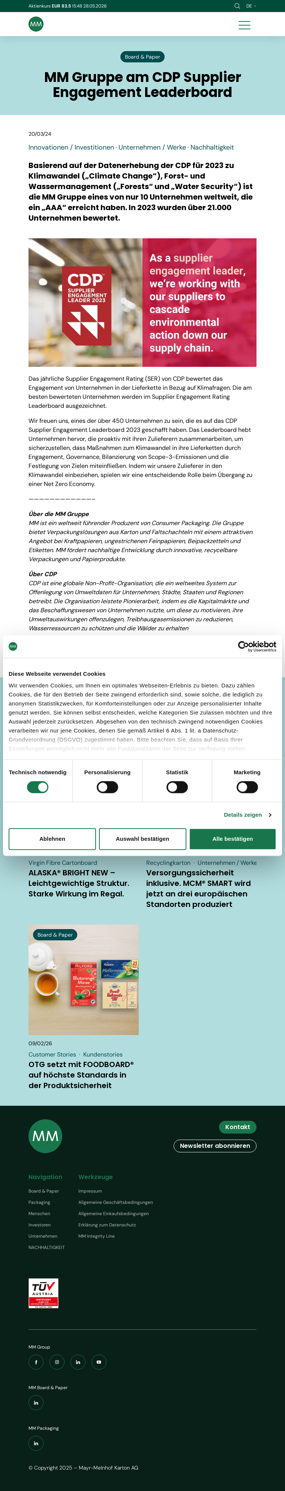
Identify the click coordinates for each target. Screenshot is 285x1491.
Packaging (39, 1202)
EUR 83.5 (62, 6)
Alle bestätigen (232, 839)
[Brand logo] (36, 24)
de (251, 6)
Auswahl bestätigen (143, 839)
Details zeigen (243, 815)
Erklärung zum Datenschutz (107, 1225)
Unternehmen (42, 1236)
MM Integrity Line (96, 1236)
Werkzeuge (95, 1177)
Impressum (90, 1191)
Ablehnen (52, 839)
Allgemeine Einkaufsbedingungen (113, 1214)
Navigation (45, 1177)
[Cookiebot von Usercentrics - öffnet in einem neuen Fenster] (243, 646)
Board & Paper (43, 1191)
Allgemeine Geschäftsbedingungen (115, 1202)
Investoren (39, 1225)
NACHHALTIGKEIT (46, 1247)
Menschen (39, 1214)
